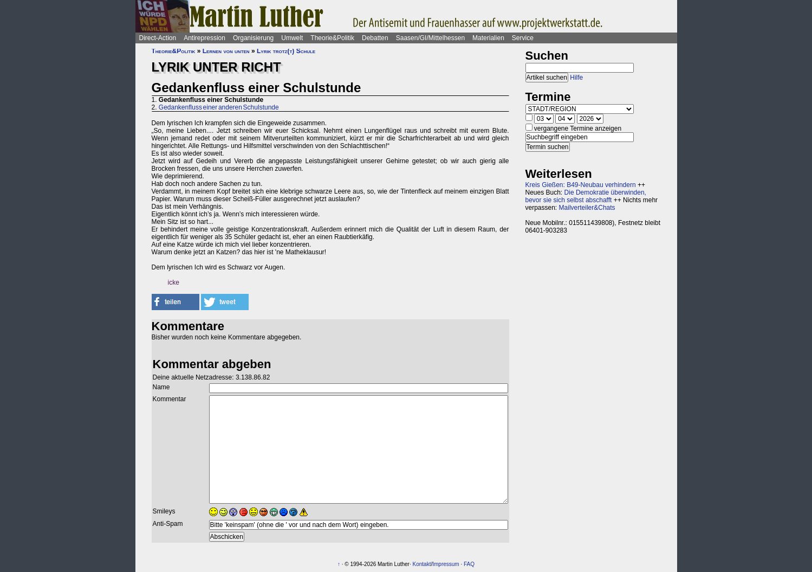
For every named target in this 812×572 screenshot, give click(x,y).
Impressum (445, 564)
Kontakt (422, 564)
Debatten (375, 38)
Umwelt (292, 38)
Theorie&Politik (332, 38)
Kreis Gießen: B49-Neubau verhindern (580, 185)
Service (523, 38)
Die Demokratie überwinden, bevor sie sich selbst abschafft (585, 196)
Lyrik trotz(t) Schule (286, 51)
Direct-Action (158, 38)
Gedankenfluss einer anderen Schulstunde (219, 107)
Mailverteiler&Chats (587, 207)
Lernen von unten (226, 51)
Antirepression (204, 38)
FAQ (469, 564)
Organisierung (253, 38)
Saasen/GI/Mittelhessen (430, 38)
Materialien (488, 38)
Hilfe (576, 77)
